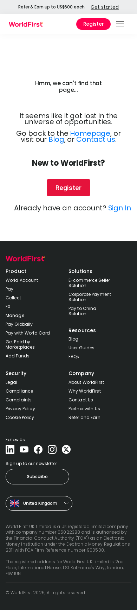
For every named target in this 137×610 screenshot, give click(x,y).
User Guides (81, 348)
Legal (12, 382)
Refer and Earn (84, 417)
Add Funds (18, 356)
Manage (15, 315)
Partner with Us (84, 409)
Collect (13, 298)
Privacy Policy (20, 409)
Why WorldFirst (84, 391)
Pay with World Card (28, 333)
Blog (56, 139)
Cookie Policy (20, 417)
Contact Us (80, 400)
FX (8, 307)
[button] (120, 24)
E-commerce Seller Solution (89, 282)
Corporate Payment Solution (89, 297)
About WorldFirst (86, 382)
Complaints (19, 400)
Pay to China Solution (82, 311)
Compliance (19, 391)
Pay (9, 289)
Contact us (95, 139)
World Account (22, 280)
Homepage (90, 133)
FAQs (73, 357)
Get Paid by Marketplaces (20, 344)
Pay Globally (19, 324)
